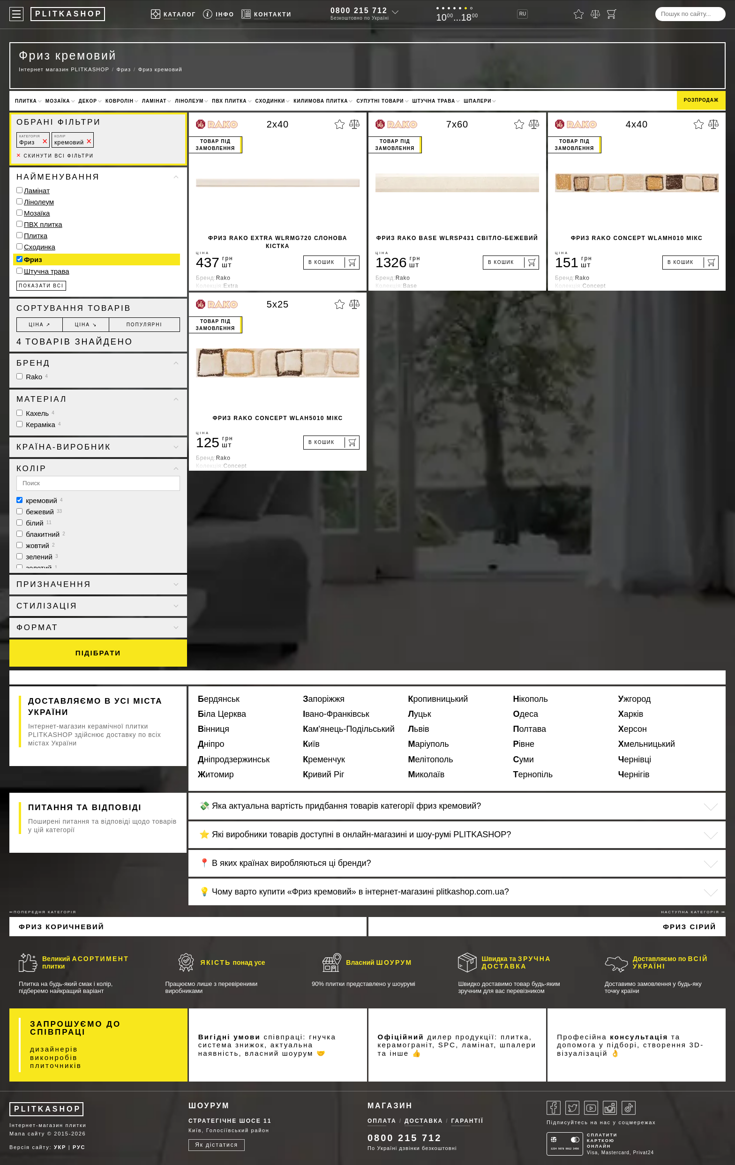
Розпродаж (701, 100)
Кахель (35, 413)
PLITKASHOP (47, 1109)
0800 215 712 (359, 11)
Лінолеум (189, 101)
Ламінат (154, 101)
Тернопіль (533, 774)
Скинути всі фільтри (55, 155)
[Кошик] (611, 14)
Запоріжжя (324, 699)
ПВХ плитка (229, 101)
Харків (630, 714)
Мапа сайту (27, 1133)
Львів (418, 729)
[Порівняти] (595, 14)
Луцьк (419, 714)
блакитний (40, 534)
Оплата (382, 1121)
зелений (37, 557)
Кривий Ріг (323, 774)
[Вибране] (579, 14)
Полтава (529, 729)
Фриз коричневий (62, 927)
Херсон (632, 729)
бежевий (39, 512)
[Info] (218, 14)
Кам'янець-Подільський (349, 729)
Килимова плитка (320, 101)
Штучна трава (434, 101)
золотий (36, 568)
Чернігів (634, 774)
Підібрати (98, 653)
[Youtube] (591, 1108)
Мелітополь (430, 759)
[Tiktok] (629, 1108)
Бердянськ (219, 699)
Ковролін (119, 101)
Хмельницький (646, 744)
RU (522, 13)
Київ (311, 744)
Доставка (424, 1121)
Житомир (216, 774)
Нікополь (530, 699)
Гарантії (467, 1121)
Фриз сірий (689, 927)
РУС (79, 1147)
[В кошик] (331, 263)
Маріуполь (428, 744)
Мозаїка (57, 101)
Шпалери (477, 101)
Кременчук (324, 759)
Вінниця (213, 729)
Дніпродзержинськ (234, 759)
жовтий (35, 545)
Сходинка (39, 247)
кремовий (69, 140)
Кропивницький (438, 699)
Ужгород (634, 699)
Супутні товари (380, 101)
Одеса (526, 714)
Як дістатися (216, 1145)
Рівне (524, 744)
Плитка (26, 101)
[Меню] (16, 14)
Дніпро (211, 744)
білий (34, 523)
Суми (523, 759)
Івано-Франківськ (336, 714)
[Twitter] (572, 1108)
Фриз (29, 140)
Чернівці (635, 759)
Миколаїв (426, 774)
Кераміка (38, 424)
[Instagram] (610, 1108)
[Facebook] (554, 1108)
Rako (32, 377)
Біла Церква (222, 714)
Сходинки (270, 101)
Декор (88, 101)
